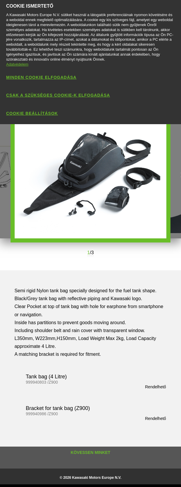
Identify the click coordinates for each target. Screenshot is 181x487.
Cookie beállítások (32, 113)
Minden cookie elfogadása (41, 77)
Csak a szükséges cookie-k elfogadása (58, 95)
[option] (90, 175)
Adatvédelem (17, 64)
